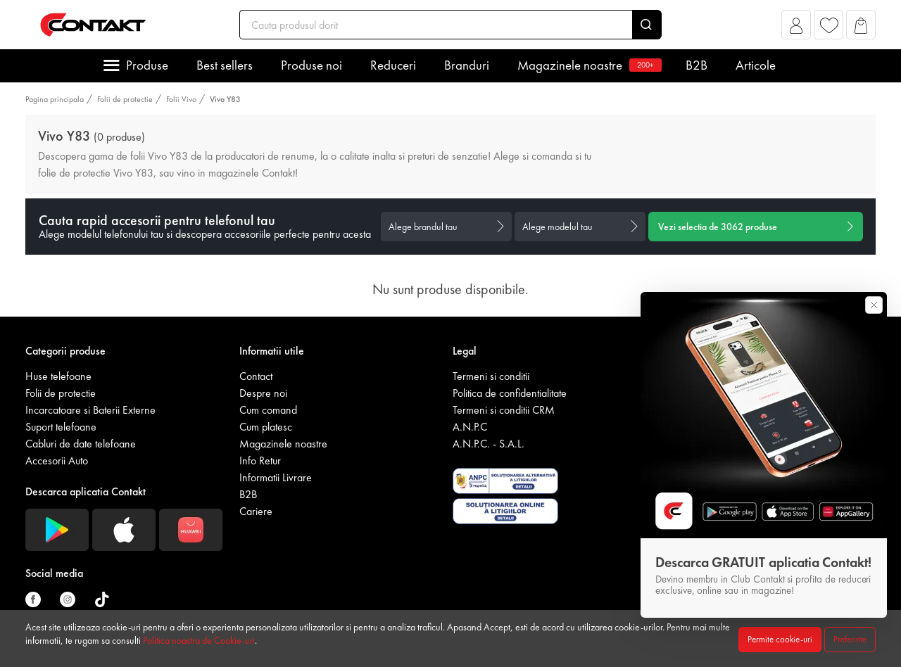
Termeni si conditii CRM (504, 409)
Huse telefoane (58, 376)
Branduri (466, 65)
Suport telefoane (60, 426)
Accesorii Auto (56, 460)
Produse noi (311, 65)
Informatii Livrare (275, 477)
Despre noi (263, 393)
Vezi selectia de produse (717, 226)
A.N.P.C (470, 426)
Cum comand (268, 409)
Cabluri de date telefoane (80, 443)
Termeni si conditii (491, 376)
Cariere (255, 511)
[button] (796, 28)
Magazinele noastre (587, 65)
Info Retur (260, 460)
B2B (696, 65)
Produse (147, 65)
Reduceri (393, 65)
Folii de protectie (125, 99)
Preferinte (850, 639)
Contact (255, 376)
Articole (756, 65)
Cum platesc (265, 426)
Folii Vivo (181, 99)
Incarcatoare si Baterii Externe (90, 409)
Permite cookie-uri (780, 639)
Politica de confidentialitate (510, 393)
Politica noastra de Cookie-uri (199, 640)
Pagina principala (54, 99)
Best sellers (224, 65)
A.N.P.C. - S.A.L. (488, 443)
